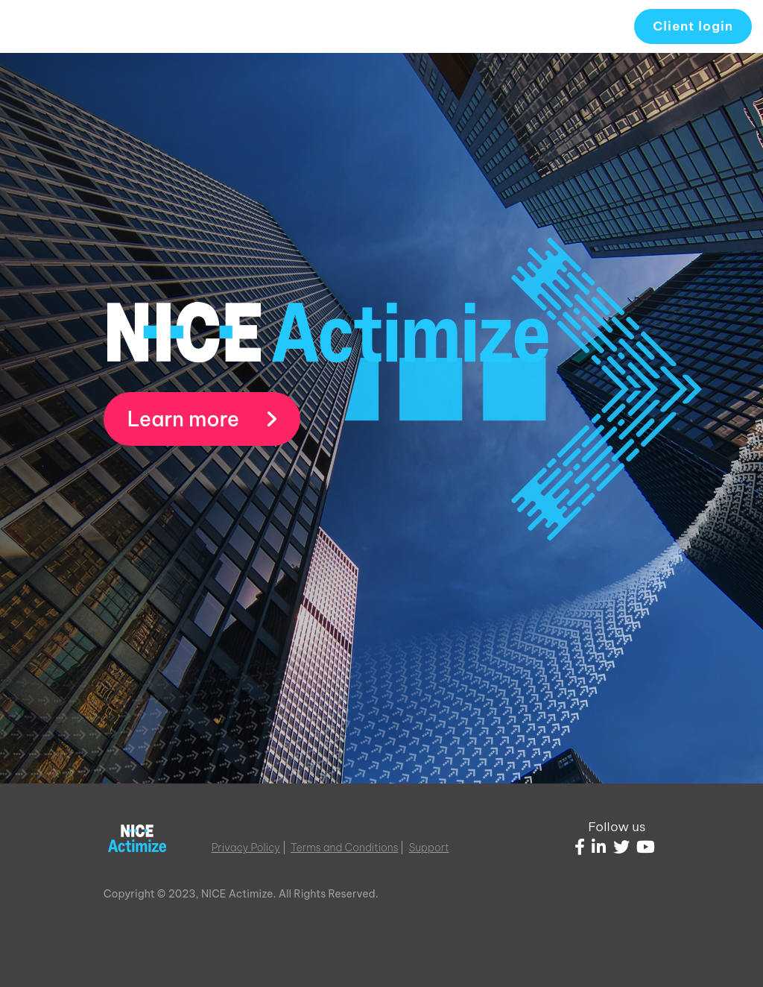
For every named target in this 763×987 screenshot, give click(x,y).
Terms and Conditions (345, 847)
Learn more (202, 419)
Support (429, 847)
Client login (693, 26)
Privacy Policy (246, 847)
